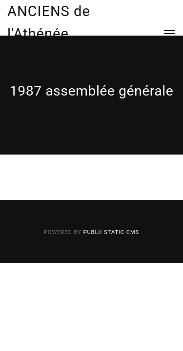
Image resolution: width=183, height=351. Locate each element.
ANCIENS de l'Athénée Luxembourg (49, 34)
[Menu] (164, 34)
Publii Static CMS (111, 232)
